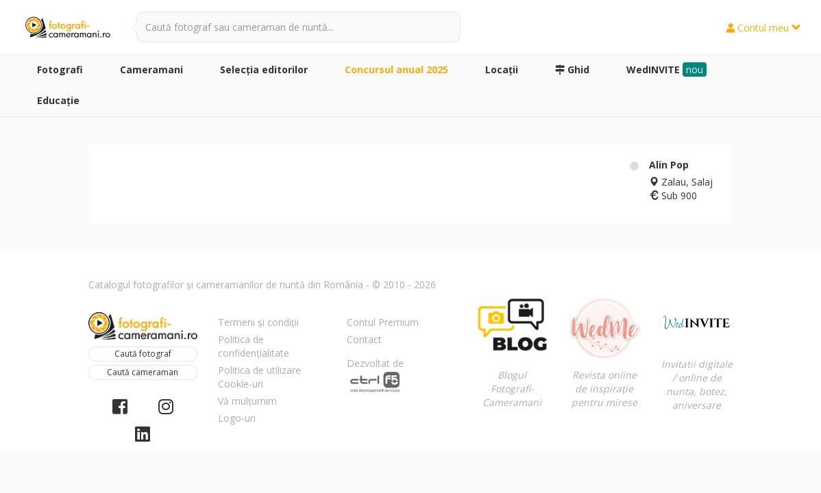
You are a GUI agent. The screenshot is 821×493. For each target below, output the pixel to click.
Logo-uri (237, 418)
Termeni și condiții (258, 322)
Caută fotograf (142, 353)
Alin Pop (669, 164)
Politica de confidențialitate (253, 346)
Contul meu (763, 27)
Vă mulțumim (247, 400)
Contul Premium (383, 322)
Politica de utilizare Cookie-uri (259, 377)
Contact (364, 339)
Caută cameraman (142, 372)
